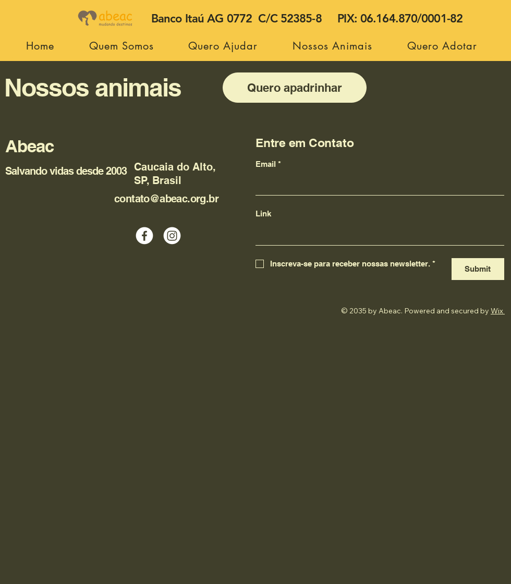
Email (268, 165)
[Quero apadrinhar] (295, 87)
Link (263, 213)
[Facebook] (144, 235)
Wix (497, 310)
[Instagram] (172, 235)
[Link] (377, 234)
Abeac (29, 146)
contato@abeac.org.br (166, 198)
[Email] (377, 184)
